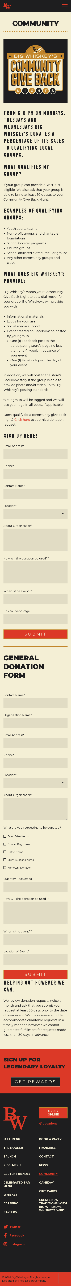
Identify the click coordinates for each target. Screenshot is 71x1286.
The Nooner (13, 1148)
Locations (48, 1123)
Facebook (13, 1235)
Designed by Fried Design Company (24, 1280)
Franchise (47, 1148)
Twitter (11, 1227)
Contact (46, 1156)
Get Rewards (35, 1081)
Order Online (53, 1112)
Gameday (46, 1182)
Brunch (9, 1156)
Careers (10, 1212)
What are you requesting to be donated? (32, 827)
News (43, 1165)
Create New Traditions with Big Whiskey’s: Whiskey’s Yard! (53, 1205)
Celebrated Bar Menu (16, 1184)
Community (48, 1174)
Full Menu (11, 1139)
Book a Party (50, 1139)
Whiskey (10, 1194)
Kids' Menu (12, 1165)
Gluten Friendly (16, 1174)
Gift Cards (48, 1191)
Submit (35, 634)
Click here (22, 420)
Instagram (14, 1244)
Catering (10, 1203)
